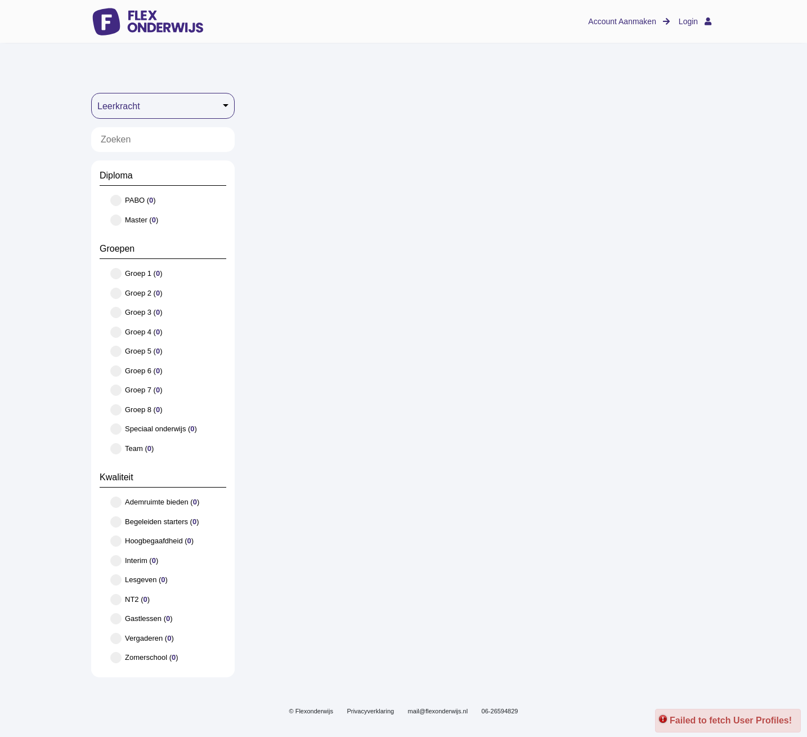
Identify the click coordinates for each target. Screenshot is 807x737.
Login (695, 21)
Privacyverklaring (370, 711)
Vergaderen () (142, 638)
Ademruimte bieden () (154, 502)
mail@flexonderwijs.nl (438, 711)
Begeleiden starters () (154, 522)
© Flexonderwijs (311, 711)
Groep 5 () (136, 351)
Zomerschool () (144, 657)
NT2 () (130, 599)
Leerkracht (118, 106)
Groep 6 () (136, 371)
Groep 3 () (136, 312)
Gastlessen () (141, 618)
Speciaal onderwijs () (153, 429)
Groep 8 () (136, 410)
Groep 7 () (136, 390)
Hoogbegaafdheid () (152, 541)
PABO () (133, 200)
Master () (134, 220)
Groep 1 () (136, 273)
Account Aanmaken (629, 21)
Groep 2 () (136, 293)
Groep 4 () (136, 332)
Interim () (134, 560)
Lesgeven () (139, 580)
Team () (132, 448)
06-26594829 (500, 711)
